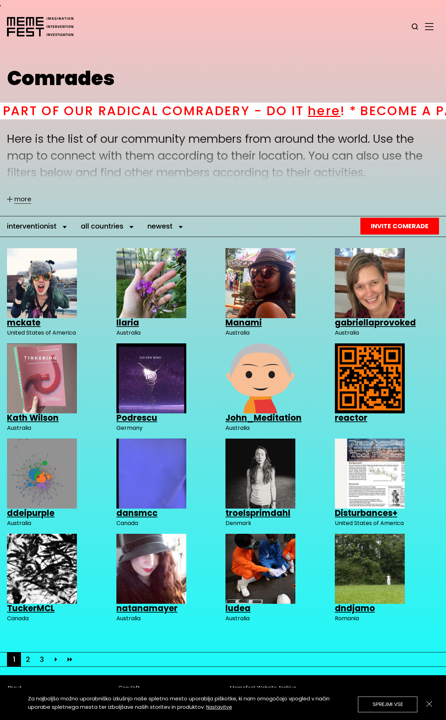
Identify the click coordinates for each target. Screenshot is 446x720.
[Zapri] (429, 704)
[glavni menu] (429, 26)
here (343, 111)
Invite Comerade (400, 226)
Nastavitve (219, 707)
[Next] (56, 659)
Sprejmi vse (388, 704)
